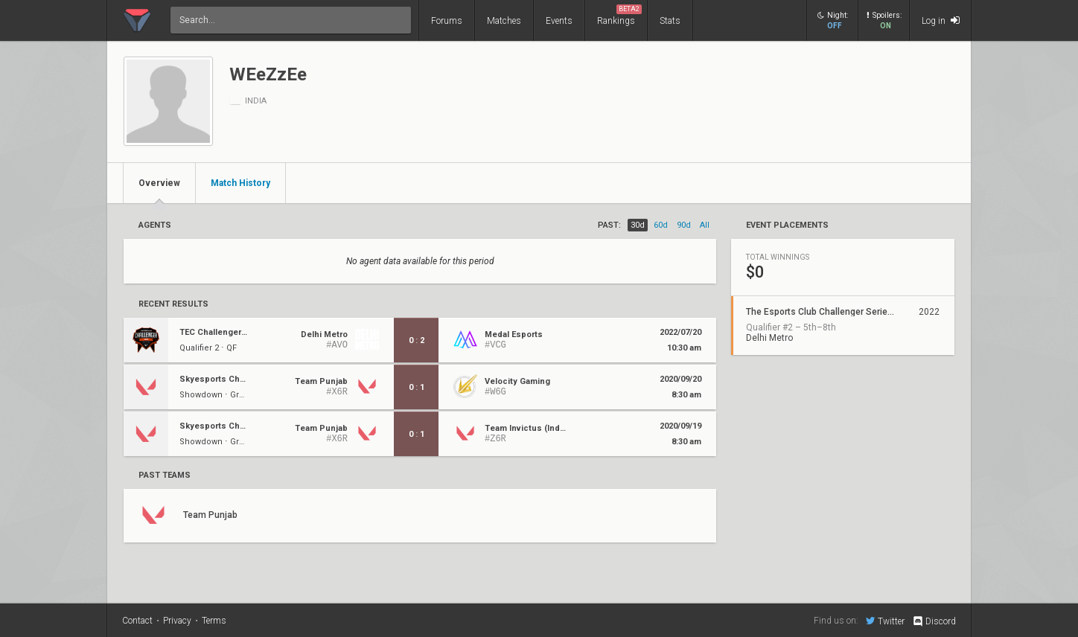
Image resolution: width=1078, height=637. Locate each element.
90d (684, 225)
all (704, 225)
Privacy (177, 620)
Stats (670, 21)
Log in (941, 20)
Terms (214, 620)
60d (661, 225)
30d (638, 225)
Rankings (619, 15)
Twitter (885, 620)
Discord (934, 621)
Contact (137, 620)
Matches (504, 21)
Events (559, 21)
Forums (446, 21)
